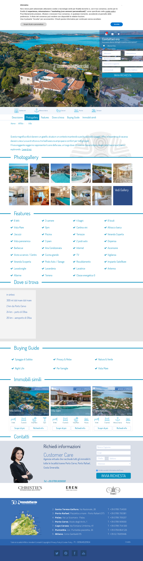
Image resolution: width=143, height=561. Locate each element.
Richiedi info (38, 428)
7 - (60, 525)
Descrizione (17, 117)
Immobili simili (89, 117)
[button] (121, 5)
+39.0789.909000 (56, 481)
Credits (128, 542)
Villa (30, 123)
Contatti (38, 542)
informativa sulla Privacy (116, 470)
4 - (56, 517)
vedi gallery (122, 190)
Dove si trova (58, 117)
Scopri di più (19, 428)
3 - (60, 513)
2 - (65, 509)
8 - (59, 529)
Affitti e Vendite (28, 542)
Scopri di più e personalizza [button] (33, 24)
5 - (60, 521)
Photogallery (32, 117)
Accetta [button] (116, 24)
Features (45, 117)
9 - (57, 534)
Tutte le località (16, 542)
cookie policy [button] (110, 11)
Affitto (20, 123)
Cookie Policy (67, 542)
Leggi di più (27, 149)
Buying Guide (73, 117)
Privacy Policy (56, 542)
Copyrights (46, 542)
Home (13, 123)
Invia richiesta (113, 475)
